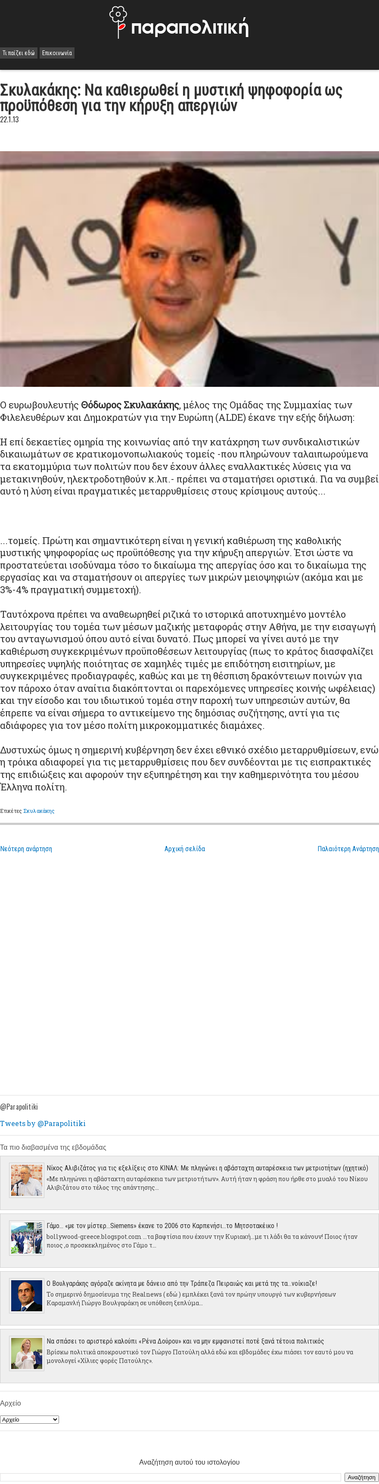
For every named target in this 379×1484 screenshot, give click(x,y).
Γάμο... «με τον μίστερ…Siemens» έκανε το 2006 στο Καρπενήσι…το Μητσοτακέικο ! (162, 1226)
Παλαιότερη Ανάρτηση (348, 849)
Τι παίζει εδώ (19, 53)
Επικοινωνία (57, 53)
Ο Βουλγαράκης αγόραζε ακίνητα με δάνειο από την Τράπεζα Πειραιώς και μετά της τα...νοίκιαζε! (182, 1283)
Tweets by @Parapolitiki (43, 1123)
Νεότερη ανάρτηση (26, 849)
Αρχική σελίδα (185, 849)
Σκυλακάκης (39, 810)
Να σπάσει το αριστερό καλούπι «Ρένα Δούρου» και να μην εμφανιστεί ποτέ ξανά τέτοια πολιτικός (185, 1341)
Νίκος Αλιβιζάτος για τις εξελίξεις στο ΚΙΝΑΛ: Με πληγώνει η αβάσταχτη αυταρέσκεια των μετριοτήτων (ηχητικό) (207, 1168)
